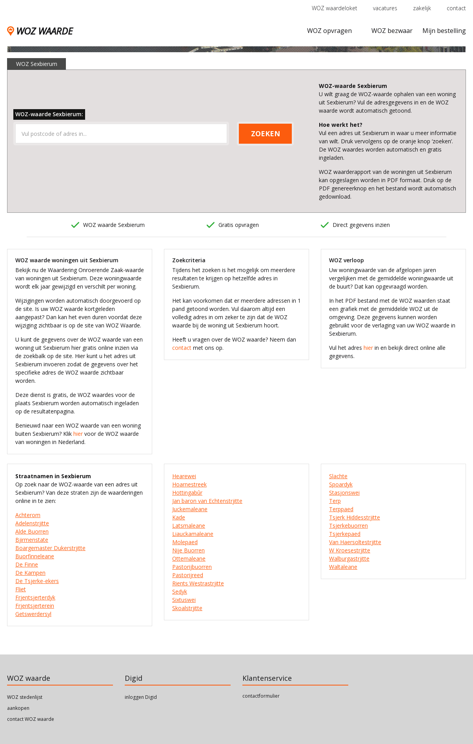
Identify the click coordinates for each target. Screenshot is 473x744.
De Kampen (30, 572)
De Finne (26, 564)
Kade (178, 517)
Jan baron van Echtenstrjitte (207, 501)
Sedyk (179, 591)
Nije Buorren (188, 550)
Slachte (338, 476)
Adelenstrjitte (32, 523)
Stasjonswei (344, 492)
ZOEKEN (265, 133)
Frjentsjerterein (34, 605)
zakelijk (422, 8)
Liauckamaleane (192, 533)
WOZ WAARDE (40, 30)
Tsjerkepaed (344, 533)
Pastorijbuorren (192, 566)
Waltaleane (343, 566)
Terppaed (341, 509)
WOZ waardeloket (334, 8)
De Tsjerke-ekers (37, 581)
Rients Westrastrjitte (198, 583)
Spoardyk (341, 484)
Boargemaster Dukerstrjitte (50, 548)
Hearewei (184, 476)
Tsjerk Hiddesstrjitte (354, 517)
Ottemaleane (189, 558)
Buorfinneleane (34, 556)
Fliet (20, 589)
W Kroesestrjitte (349, 550)
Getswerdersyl (33, 614)
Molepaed (185, 542)
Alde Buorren (32, 531)
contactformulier (261, 696)
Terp (335, 501)
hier (78, 433)
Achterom (27, 515)
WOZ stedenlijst (24, 697)
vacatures (385, 8)
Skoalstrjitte (187, 608)
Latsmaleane (188, 525)
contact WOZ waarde (30, 719)
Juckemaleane (189, 509)
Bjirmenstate (31, 539)
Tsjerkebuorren (348, 525)
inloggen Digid (141, 697)
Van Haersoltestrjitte (355, 542)
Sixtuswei (184, 599)
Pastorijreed (187, 575)
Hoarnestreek (189, 484)
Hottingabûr (187, 492)
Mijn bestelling (444, 30)
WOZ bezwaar (392, 30)
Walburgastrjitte (349, 558)
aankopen (18, 708)
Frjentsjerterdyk (35, 597)
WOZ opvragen (329, 30)
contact (456, 8)
